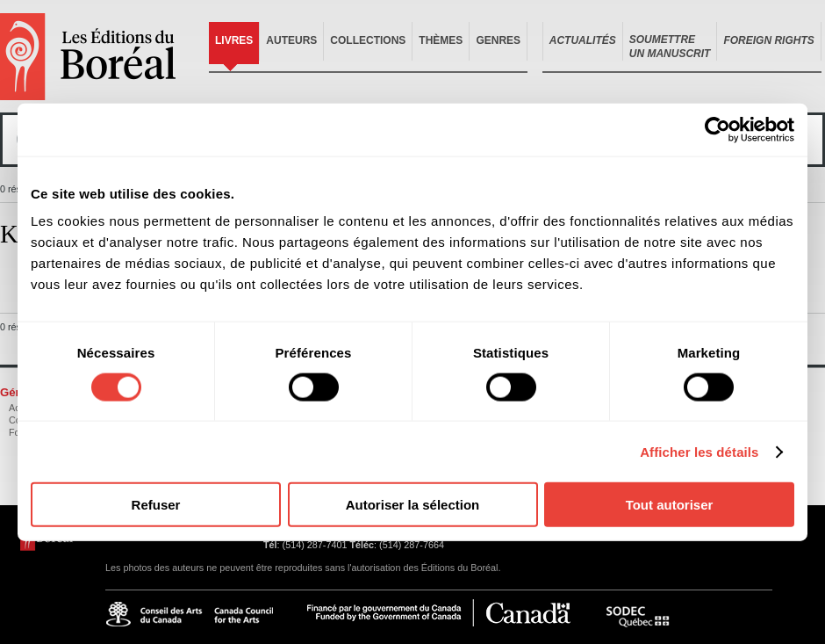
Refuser (156, 504)
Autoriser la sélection (413, 504)
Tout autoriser (670, 504)
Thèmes (441, 40)
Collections (367, 40)
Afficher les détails (699, 451)
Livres (234, 40)
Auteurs (291, 40)
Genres (498, 40)
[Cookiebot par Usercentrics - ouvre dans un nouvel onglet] (717, 129)
